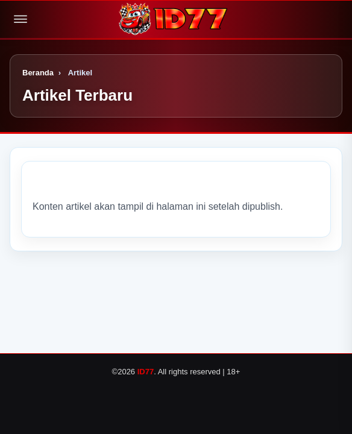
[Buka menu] (20, 19)
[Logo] (176, 19)
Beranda (38, 72)
